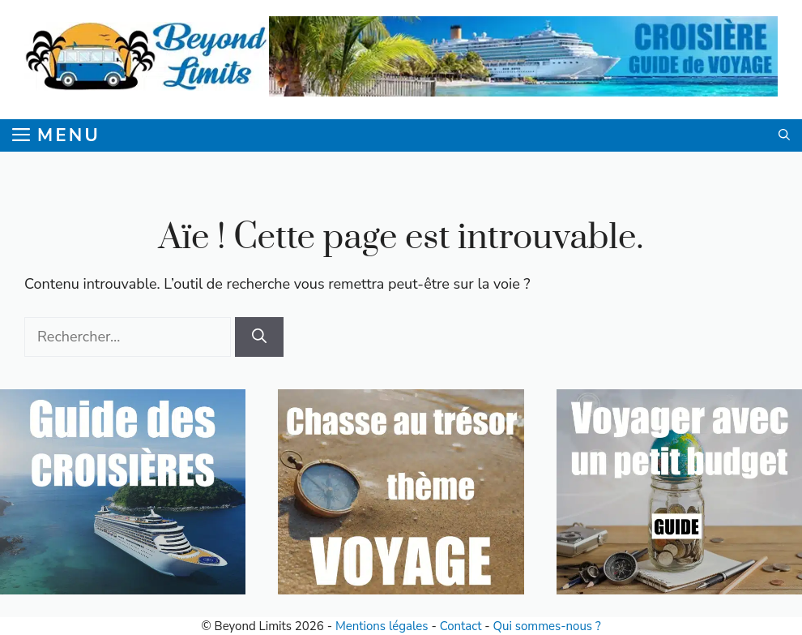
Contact (461, 626)
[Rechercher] (259, 337)
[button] (784, 135)
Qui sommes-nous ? (547, 626)
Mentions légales (382, 626)
